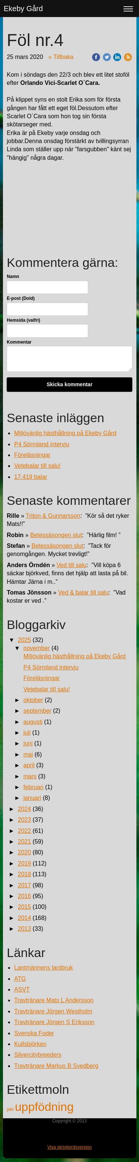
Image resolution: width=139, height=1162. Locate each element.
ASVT (22, 989)
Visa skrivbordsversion (69, 1147)
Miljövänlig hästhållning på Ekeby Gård (65, 433)
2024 (24, 809)
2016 (24, 896)
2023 (24, 820)
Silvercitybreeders (37, 1055)
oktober (33, 700)
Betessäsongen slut (56, 535)
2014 (24, 918)
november (36, 648)
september (37, 711)
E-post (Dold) (20, 298)
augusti (33, 722)
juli (27, 732)
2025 (24, 640)
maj (28, 754)
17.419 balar (30, 477)
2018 (24, 874)
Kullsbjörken (30, 1044)
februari (33, 787)
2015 (24, 907)
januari (32, 798)
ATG (20, 979)
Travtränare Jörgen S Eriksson (54, 1022)
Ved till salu (72, 565)
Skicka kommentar (70, 384)
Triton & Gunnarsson (53, 516)
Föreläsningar (32, 455)
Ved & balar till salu (83, 592)
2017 (24, 885)
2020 (24, 852)
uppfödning (44, 1106)
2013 (24, 929)
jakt (11, 1109)
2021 (24, 841)
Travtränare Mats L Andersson (53, 1000)
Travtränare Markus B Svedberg (56, 1066)
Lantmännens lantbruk (43, 967)
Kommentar (19, 342)
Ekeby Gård (23, 8)
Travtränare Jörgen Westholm (53, 1011)
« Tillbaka (61, 57)
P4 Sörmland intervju (41, 444)
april (28, 765)
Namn (13, 276)
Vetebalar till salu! (37, 466)
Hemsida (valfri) (23, 320)
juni (28, 743)
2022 (24, 831)
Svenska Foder (34, 1033)
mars (30, 776)
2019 (24, 863)
